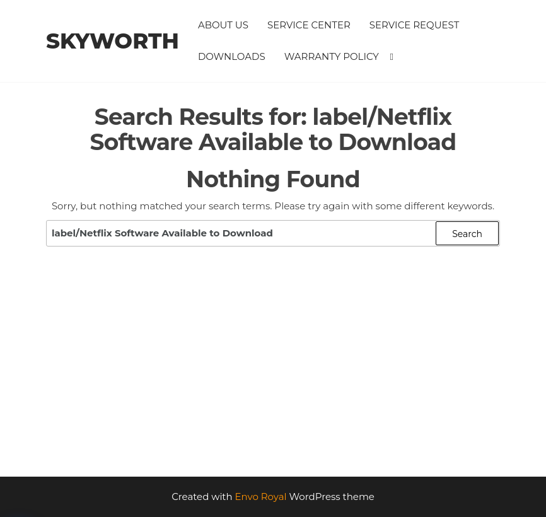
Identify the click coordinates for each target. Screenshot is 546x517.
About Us (223, 25)
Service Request (414, 25)
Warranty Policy (331, 56)
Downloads (231, 56)
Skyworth (112, 41)
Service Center (309, 25)
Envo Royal (261, 496)
